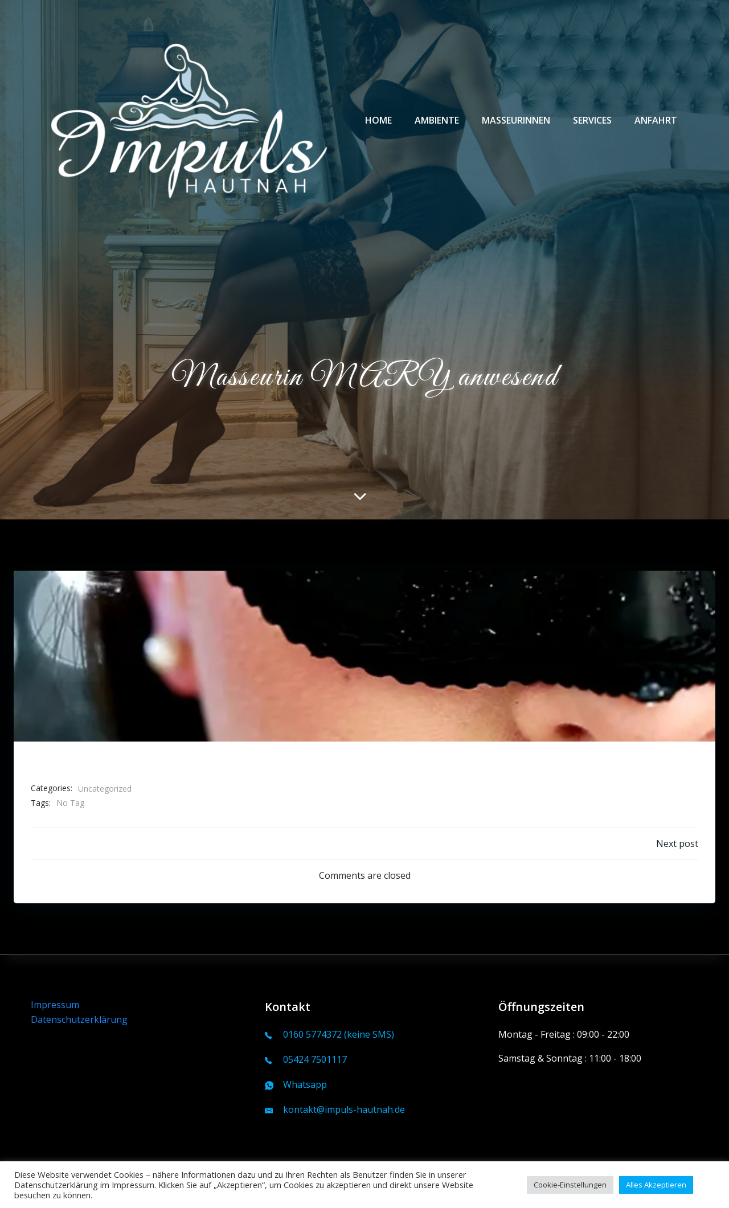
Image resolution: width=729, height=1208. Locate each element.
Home (378, 120)
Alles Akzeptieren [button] (656, 1185)
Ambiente (437, 120)
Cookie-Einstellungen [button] (570, 1185)
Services (592, 120)
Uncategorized (105, 788)
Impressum (55, 1004)
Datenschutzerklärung (79, 1019)
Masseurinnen (516, 120)
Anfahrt (655, 120)
